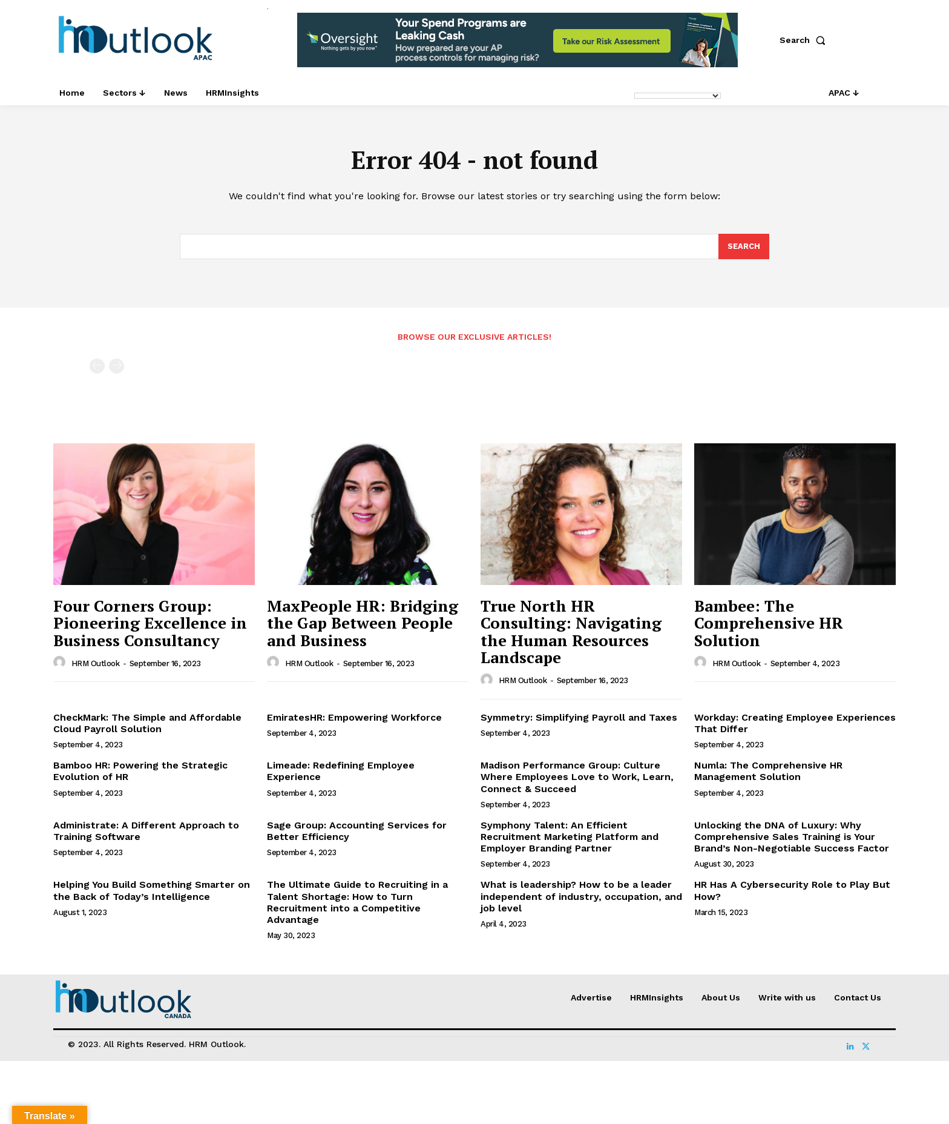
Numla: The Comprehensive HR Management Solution (768, 772)
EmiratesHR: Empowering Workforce (354, 718)
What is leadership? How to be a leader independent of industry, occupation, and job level (581, 898)
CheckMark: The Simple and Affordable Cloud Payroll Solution (147, 724)
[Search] (743, 247)
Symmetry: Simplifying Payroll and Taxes (579, 718)
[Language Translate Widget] (677, 96)
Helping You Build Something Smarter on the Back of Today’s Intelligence (151, 892)
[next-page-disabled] (116, 367)
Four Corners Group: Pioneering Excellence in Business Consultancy (150, 624)
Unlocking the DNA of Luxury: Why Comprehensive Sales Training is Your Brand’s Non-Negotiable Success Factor (791, 838)
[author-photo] (61, 663)
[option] (517, 46)
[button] (805, 40)
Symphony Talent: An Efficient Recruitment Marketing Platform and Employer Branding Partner (569, 838)
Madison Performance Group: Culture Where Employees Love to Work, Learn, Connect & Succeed (577, 778)
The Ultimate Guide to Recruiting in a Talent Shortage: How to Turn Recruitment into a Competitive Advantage (357, 904)
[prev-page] (97, 367)
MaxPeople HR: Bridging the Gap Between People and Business (362, 624)
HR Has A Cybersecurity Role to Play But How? (792, 892)
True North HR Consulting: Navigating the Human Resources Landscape (571, 633)
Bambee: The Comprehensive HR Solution (768, 624)
